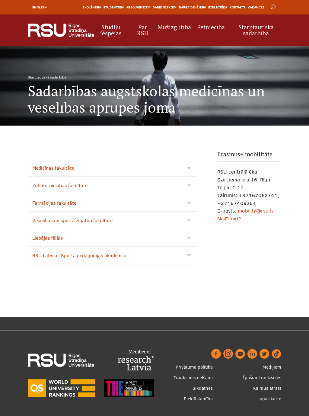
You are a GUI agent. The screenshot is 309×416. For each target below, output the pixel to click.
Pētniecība (211, 27)
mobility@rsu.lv (256, 210)
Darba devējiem (192, 7)
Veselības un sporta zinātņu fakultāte (111, 220)
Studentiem (113, 7)
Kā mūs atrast (267, 388)
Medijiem (272, 367)
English (39, 7)
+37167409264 (236, 203)
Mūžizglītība (174, 27)
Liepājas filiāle (111, 238)
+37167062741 (258, 195)
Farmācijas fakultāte (111, 203)
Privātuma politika (194, 367)
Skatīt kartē (229, 219)
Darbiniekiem (165, 7)
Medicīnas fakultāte (111, 168)
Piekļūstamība (198, 398)
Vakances (256, 7)
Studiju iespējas (111, 30)
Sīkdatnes (203, 388)
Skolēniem (91, 7)
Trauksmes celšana (193, 377)
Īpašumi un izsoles (262, 377)
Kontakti (237, 7)
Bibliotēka (217, 7)
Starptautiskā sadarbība (256, 30)
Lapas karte (269, 398)
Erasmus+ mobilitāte (244, 154)
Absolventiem (138, 7)
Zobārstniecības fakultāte (111, 185)
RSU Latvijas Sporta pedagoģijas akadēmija (111, 255)
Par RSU (142, 30)
